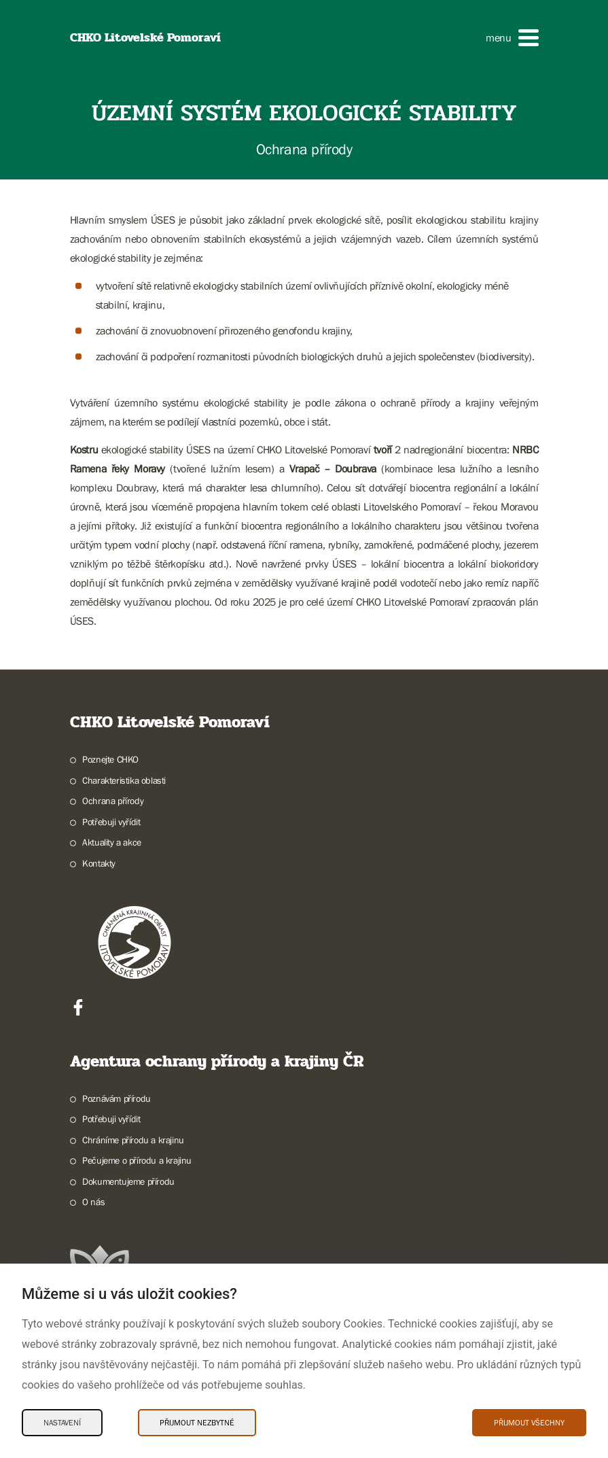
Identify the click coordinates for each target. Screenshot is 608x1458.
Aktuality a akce (111, 842)
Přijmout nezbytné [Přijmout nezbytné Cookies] (197, 1422)
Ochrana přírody (112, 800)
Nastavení (62, 1422)
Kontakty (98, 863)
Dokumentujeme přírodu (128, 1181)
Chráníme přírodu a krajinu (133, 1139)
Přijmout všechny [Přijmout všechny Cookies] (529, 1422)
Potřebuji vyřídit (111, 821)
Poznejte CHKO (110, 759)
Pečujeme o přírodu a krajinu (137, 1160)
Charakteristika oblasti (124, 780)
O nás (93, 1201)
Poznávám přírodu (116, 1098)
